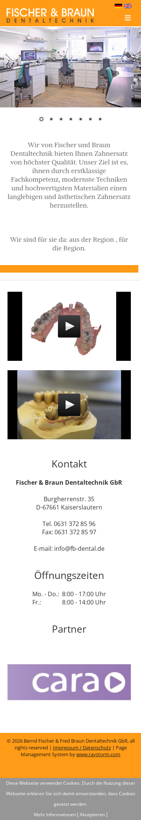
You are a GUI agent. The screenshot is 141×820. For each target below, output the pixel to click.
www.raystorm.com (98, 754)
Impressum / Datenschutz (82, 747)
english (128, 6)
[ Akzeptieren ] (92, 814)
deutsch (119, 6)
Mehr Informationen (55, 814)
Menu (128, 23)
